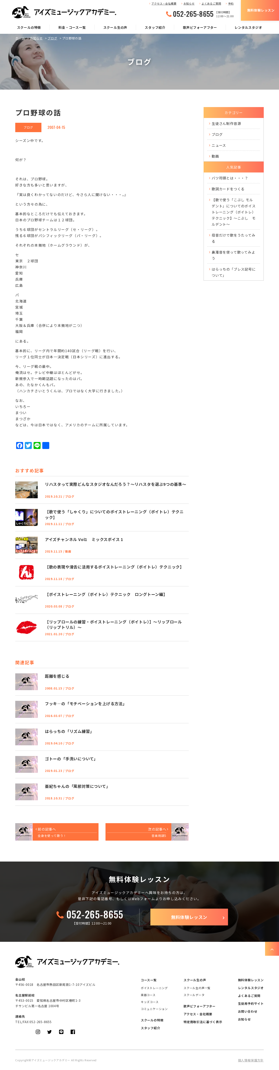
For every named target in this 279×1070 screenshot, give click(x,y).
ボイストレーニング (154, 988)
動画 (215, 156)
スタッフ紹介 (155, 27)
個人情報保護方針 (251, 1060)
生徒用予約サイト (251, 1003)
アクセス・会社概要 (163, 3)
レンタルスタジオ (248, 27)
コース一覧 (149, 980)
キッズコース (150, 1002)
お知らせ (189, 3)
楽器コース (148, 995)
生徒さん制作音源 (226, 123)
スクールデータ (194, 995)
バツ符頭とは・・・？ (230, 178)
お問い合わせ (247, 1011)
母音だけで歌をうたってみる (233, 238)
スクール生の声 (115, 27)
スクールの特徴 (29, 27)
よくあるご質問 (211, 3)
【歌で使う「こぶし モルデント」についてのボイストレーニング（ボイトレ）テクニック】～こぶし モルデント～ (234, 212)
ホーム (20, 38)
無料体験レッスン (261, 10)
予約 (231, 3)
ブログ (52, 38)
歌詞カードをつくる (228, 188)
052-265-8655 (193, 14)
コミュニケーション (154, 1009)
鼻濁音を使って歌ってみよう (233, 255)
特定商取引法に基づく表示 (203, 1022)
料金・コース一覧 (72, 27)
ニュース (219, 145)
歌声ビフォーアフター (200, 27)
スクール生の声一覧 (197, 988)
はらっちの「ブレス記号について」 (234, 272)
